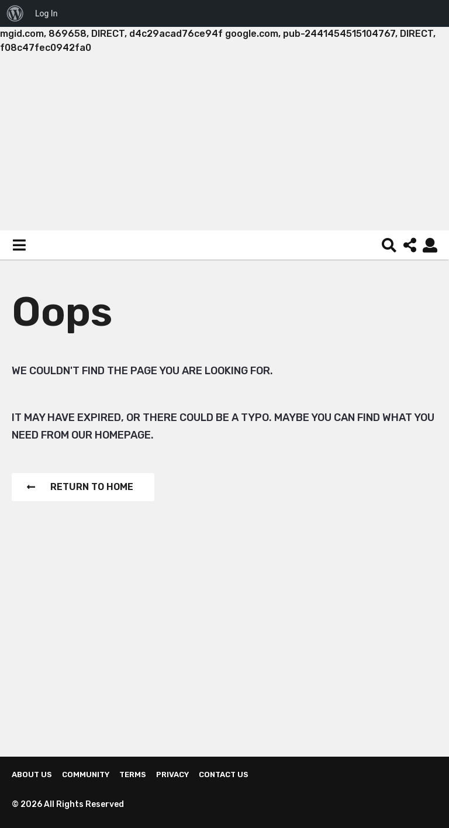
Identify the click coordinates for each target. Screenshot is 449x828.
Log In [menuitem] (46, 13)
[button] (19, 245)
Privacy (172, 774)
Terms (132, 774)
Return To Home (80, 486)
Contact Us (223, 774)
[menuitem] (15, 13)
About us (32, 774)
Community (85, 774)
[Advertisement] (224, 143)
